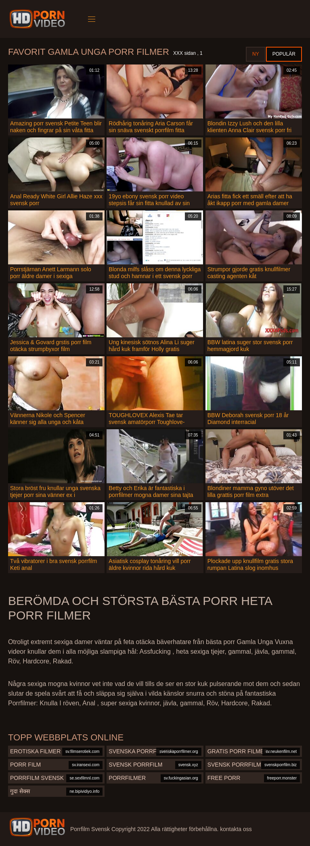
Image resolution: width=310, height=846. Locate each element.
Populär (283, 54)
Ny (255, 54)
